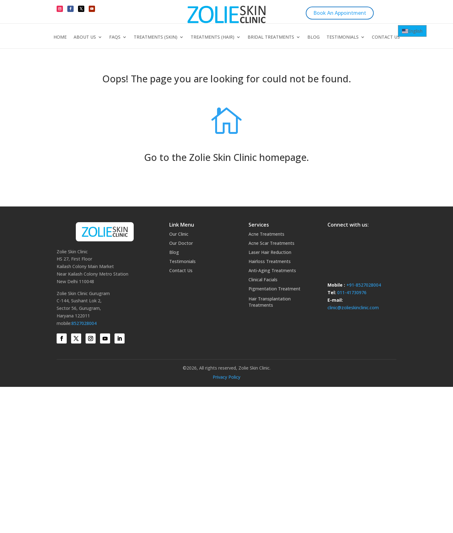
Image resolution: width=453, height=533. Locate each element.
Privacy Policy (226, 377)
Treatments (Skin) (155, 37)
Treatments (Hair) (212, 37)
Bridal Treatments (271, 37)
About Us (85, 37)
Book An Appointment (339, 12)
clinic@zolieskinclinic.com (353, 307)
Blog (313, 37)
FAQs (114, 37)
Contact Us (386, 37)
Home (60, 37)
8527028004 (84, 323)
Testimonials (343, 37)
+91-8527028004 (363, 285)
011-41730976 (351, 292)
